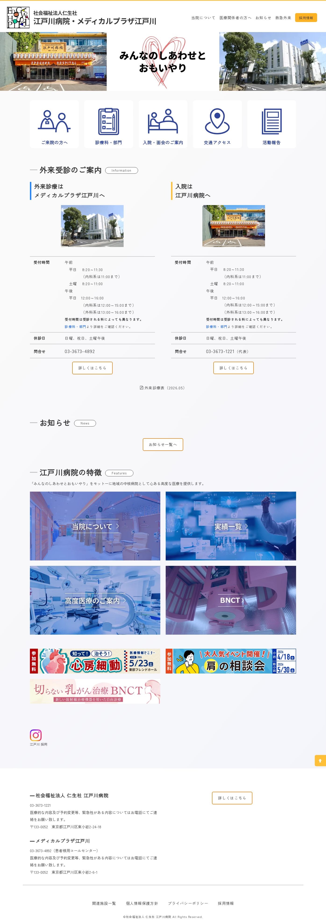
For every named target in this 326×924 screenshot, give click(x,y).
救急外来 (283, 17)
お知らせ (263, 17)
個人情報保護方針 (142, 903)
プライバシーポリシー (188, 903)
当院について (203, 17)
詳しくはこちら (92, 368)
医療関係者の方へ (235, 17)
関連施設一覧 (104, 903)
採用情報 (306, 17)
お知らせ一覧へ (163, 444)
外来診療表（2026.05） (163, 387)
